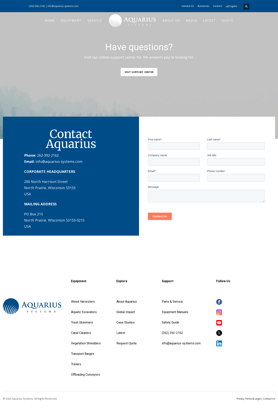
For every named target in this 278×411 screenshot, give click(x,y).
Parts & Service (172, 301)
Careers (217, 5)
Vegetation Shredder (85, 343)
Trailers (76, 364)
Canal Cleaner (80, 333)
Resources (203, 5)
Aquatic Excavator (83, 312)
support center (123, 57)
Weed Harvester (82, 301)
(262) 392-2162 (37, 6)
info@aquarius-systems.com (63, 6)
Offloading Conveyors (85, 374)
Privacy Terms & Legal (249, 398)
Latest (120, 333)
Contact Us (187, 5)
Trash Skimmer (81, 322)
